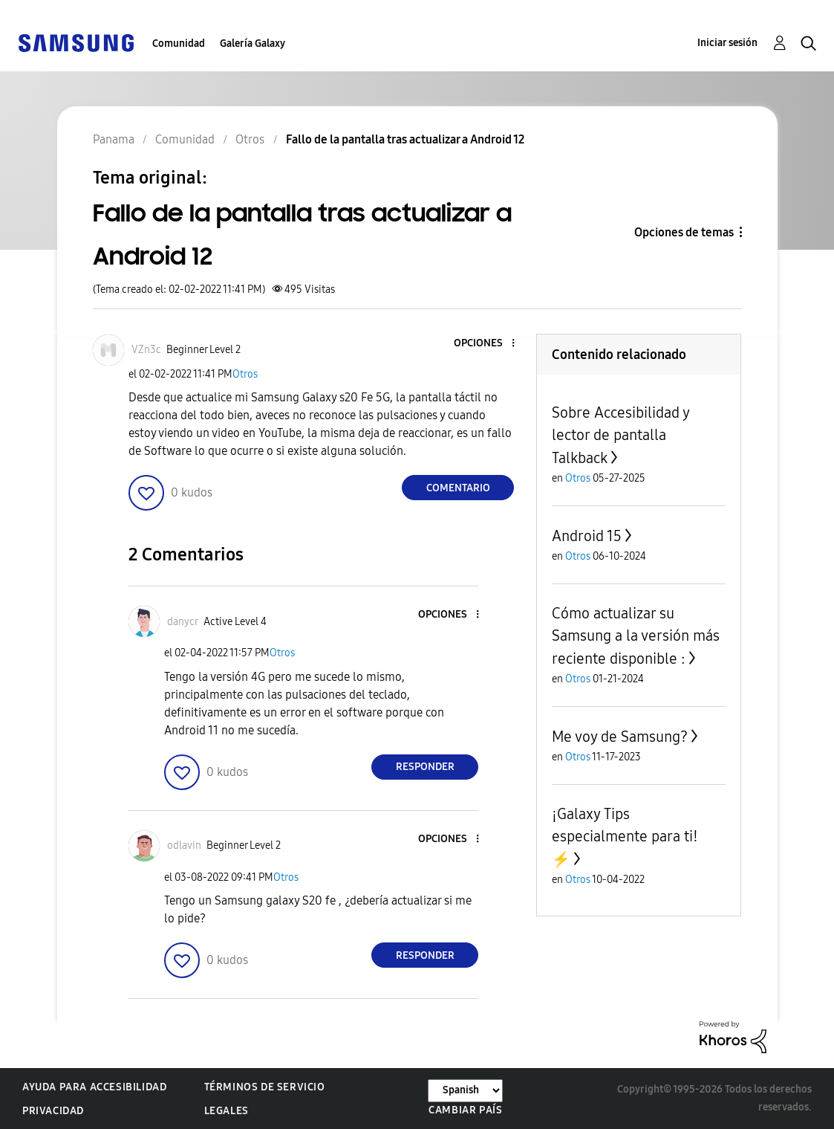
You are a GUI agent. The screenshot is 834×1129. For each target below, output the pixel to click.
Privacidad (53, 1110)
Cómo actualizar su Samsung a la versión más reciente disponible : (636, 635)
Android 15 (587, 536)
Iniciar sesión (727, 42)
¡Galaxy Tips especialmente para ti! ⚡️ (625, 836)
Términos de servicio (264, 1087)
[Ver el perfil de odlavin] (184, 845)
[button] (489, 344)
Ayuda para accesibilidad (94, 1087)
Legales (226, 1110)
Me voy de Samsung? (620, 736)
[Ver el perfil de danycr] (182, 621)
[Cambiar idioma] (465, 1090)
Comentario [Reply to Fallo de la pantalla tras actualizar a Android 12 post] (458, 488)
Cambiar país (465, 1110)
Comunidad (178, 43)
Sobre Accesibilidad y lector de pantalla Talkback (620, 435)
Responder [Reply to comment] (425, 766)
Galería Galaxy (252, 43)
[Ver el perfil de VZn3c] (146, 349)
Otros (245, 374)
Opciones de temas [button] (684, 232)
